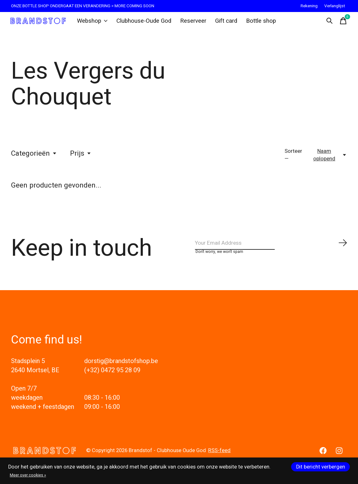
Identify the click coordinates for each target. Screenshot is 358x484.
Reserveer (190, 23)
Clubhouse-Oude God (144, 23)
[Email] (271, 250)
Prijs (80, 158)
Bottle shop (256, 23)
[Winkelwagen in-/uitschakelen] (340, 23)
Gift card (222, 23)
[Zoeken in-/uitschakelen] (326, 23)
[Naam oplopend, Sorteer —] (327, 160)
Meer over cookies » (28, 475)
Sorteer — (293, 160)
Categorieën (34, 158)
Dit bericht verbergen (320, 467)
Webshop (95, 23)
